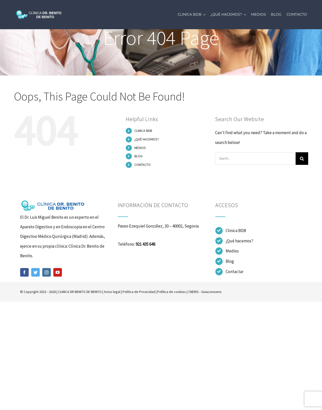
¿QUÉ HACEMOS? (146, 139)
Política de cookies (171, 291)
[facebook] (24, 272)
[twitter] (35, 272)
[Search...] (255, 158)
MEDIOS (140, 147)
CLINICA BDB (143, 130)
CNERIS (193, 291)
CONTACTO (142, 164)
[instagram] (46, 272)
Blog (230, 261)
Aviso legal (112, 291)
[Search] (302, 158)
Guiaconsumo (211, 291)
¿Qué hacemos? (239, 241)
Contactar (235, 271)
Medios (232, 251)
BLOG (138, 156)
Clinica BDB (236, 230)
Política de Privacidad (139, 291)
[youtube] (57, 272)
